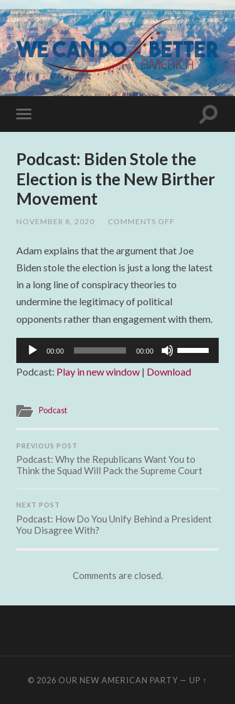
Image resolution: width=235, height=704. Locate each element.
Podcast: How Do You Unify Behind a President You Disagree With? (117, 518)
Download (169, 371)
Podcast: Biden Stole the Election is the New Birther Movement (115, 178)
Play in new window (98, 371)
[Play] (32, 350)
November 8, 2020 (55, 221)
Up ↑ (198, 680)
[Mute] (167, 350)
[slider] (100, 350)
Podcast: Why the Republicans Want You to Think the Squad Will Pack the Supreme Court (117, 459)
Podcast (53, 410)
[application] (117, 350)
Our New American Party (118, 680)
